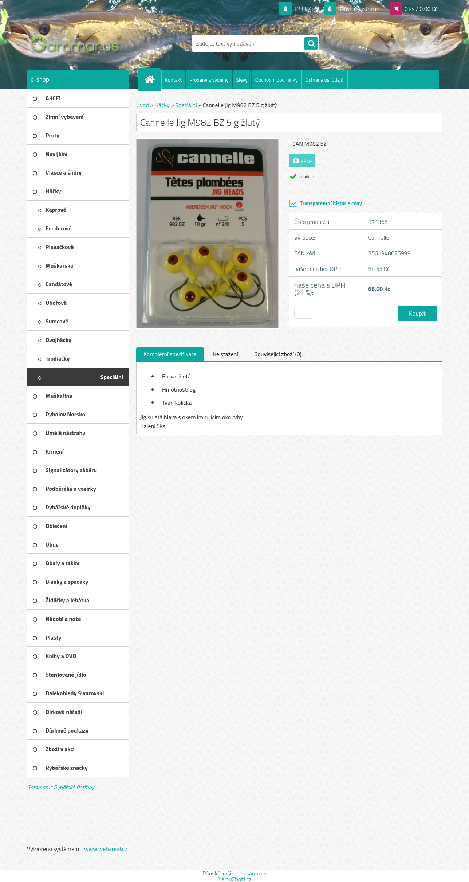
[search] (311, 44)
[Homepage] (152, 79)
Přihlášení (307, 8)
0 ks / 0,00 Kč (421, 8)
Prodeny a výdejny (208, 79)
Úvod (142, 105)
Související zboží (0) (278, 354)
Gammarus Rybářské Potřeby (60, 787)
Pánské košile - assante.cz (234, 873)
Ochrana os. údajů (324, 79)
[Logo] (77, 43)
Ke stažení (225, 354)
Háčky (161, 105)
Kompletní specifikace (170, 354)
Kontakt (173, 79)
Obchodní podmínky (276, 79)
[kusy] (303, 312)
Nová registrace (358, 8)
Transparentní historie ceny (325, 203)
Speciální (186, 105)
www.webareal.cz (105, 848)
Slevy (242, 79)
